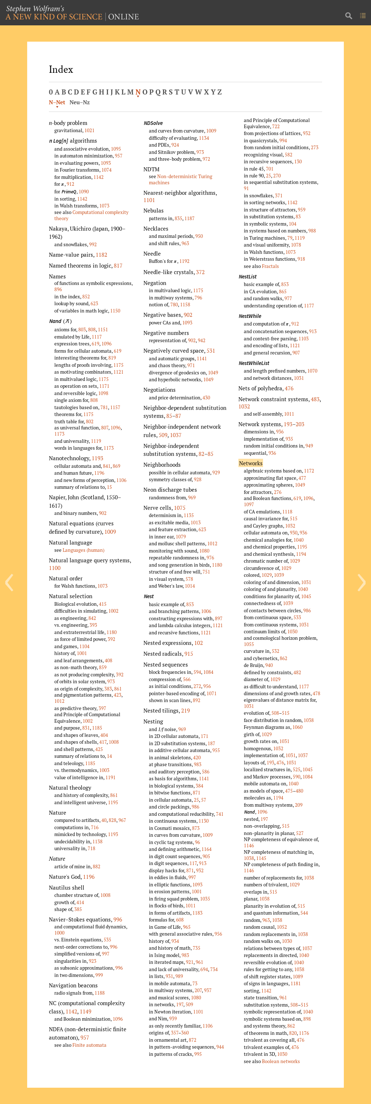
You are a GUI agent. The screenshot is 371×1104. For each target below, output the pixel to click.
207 (198, 990)
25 (196, 800)
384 (199, 785)
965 (187, 927)
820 (293, 1033)
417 (103, 742)
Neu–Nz (80, 102)
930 (293, 532)
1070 (312, 371)
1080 (204, 550)
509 (163, 434)
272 (197, 686)
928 (197, 479)
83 (298, 216)
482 (297, 672)
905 (206, 856)
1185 (97, 728)
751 (206, 571)
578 (189, 579)
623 (94, 303)
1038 (309, 720)
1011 (191, 905)
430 (206, 397)
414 (80, 902)
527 (300, 833)
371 (279, 195)
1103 (304, 338)
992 (93, 244)
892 (196, 700)
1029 (295, 561)
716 (95, 827)
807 (104, 427)
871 (196, 792)
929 (216, 472)
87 (178, 415)
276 (278, 492)
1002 (113, 611)
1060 (297, 727)
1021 (89, 130)
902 (103, 513)
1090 (84, 191)
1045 (306, 596)
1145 (261, 858)
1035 (205, 898)
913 (203, 863)
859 (103, 667)
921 (189, 962)
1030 (292, 631)
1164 (206, 849)
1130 (204, 821)
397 (102, 708)
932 (200, 870)
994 (283, 140)
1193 (97, 458)
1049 (213, 372)
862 (283, 658)
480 (299, 791)
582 (288, 154)
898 (307, 1019)
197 (179, 1004)
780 (174, 304)
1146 (249, 845)
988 (312, 230)
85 (169, 415)
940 (269, 665)
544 (304, 913)
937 (208, 990)
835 (178, 218)
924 (175, 145)
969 (192, 497)
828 (112, 820)
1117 (97, 336)
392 (111, 639)
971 (191, 365)
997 (105, 953)
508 (275, 713)
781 (104, 407)
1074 (106, 170)
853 (190, 604)
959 (301, 209)
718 (91, 848)
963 (185, 243)
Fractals (270, 266)
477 (302, 478)
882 (96, 866)
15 (109, 487)
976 (210, 557)
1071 (212, 693)
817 (118, 265)
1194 (301, 554)
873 (196, 828)
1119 (96, 441)
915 (188, 653)
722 (276, 126)
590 (296, 776)
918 (301, 259)
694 (204, 969)
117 (193, 863)
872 (192, 1040)
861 (118, 688)
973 (111, 681)
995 (198, 1054)
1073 (104, 205)
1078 (296, 245)
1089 (298, 976)
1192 (184, 261)
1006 (206, 611)
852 (86, 296)
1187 (189, 218)
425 (99, 749)
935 (289, 439)
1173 (59, 434)
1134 (204, 138)
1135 (189, 515)
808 (92, 329)
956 (207, 686)
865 (283, 291)
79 (289, 238)
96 (197, 842)
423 (117, 695)
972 (206, 159)
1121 (118, 372)
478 (316, 693)
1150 (115, 310)
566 (187, 679)
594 (197, 672)
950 (199, 236)
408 (108, 660)
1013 (196, 522)
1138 (97, 841)
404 (104, 735)
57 (203, 800)
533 (297, 617)
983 (197, 764)
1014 (190, 586)
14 (109, 756)
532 (275, 651)
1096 (106, 343)
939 (173, 1018)
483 (315, 399)
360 (185, 1032)
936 (280, 431)
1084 (208, 672)
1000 (59, 932)
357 (174, 1032)
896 (58, 289)
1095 (116, 149)
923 (92, 961)
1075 (180, 507)
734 (214, 969)
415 (103, 604)
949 (309, 445)
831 (86, 728)
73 (194, 983)
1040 (298, 540)
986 (195, 806)
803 (82, 329)
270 (277, 175)
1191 (110, 777)
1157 (115, 407)
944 (220, 1047)
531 (211, 350)
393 (93, 625)
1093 (106, 163)
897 (218, 618)
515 (293, 518)
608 (180, 919)
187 (211, 743)
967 (122, 820)
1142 (98, 177)
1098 (103, 393)
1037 (176, 434)
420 (197, 757)
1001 (82, 653)
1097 (249, 504)
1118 (287, 511)
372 (200, 272)
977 (288, 298)
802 (89, 421)
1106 (121, 480)
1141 (202, 358)
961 (199, 962)
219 (185, 710)
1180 (112, 632)
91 (246, 188)
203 (300, 424)
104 (292, 224)
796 (198, 297)
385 (78, 909)
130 (298, 161)
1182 (101, 254)
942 (201, 340)
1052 (282, 927)
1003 (104, 770)
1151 (103, 329)
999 (99, 975)
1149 (85, 1011)
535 (107, 939)
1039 (279, 575)
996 (117, 919)
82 (201, 453)
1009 (110, 531)
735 (196, 948)
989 (179, 976)
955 (216, 750)
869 (116, 466)
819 (112, 357)
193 (288, 424)
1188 (100, 993)
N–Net (57, 102)
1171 (104, 386)
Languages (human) (83, 550)
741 (220, 814)
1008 (114, 742)
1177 (309, 305)
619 (95, 343)
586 (205, 771)
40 (104, 820)
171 (204, 736)
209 (299, 805)
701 (270, 168)
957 (118, 155)
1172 (309, 470)
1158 (185, 304)
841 (107, 466)
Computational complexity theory (91, 215)
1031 (299, 378)
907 (296, 352)
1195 (113, 802)
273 (314, 147)
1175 (118, 365)
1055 (249, 644)
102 (198, 642)
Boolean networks (281, 1061)
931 (169, 976)
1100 (55, 567)
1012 (59, 701)
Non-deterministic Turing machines (180, 179)
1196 (99, 473)
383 (108, 688)
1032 (244, 406)
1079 (181, 536)
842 (92, 618)
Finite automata (89, 1045)
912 (70, 184)
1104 (84, 646)
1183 (197, 913)
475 (289, 791)
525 (296, 769)
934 (175, 941)
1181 (296, 983)
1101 (149, 199)
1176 (304, 1033)
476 (289, 388)
